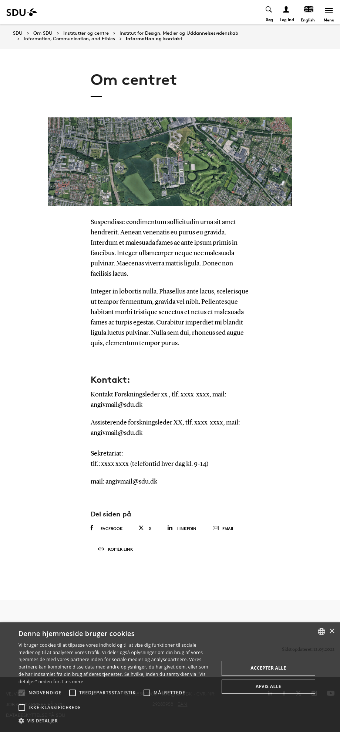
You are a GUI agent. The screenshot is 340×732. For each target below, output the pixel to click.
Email (223, 529)
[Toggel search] (269, 12)
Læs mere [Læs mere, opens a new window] (72, 681)
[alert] (170, 677)
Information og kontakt (154, 38)
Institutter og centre (86, 33)
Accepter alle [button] (268, 668)
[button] (21, 692)
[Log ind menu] (286, 12)
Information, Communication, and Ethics (69, 38)
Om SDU (43, 33)
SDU (18, 33)
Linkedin (181, 528)
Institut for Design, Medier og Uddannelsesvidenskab (178, 33)
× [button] (331, 631)
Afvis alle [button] (268, 686)
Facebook (107, 528)
